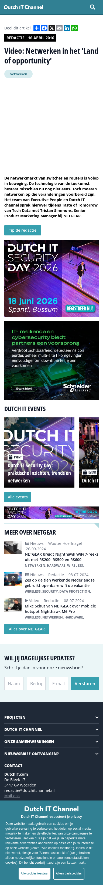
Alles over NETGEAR (27, 628)
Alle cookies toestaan (34, 873)
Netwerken (18, 74)
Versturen (85, 684)
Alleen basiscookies (69, 873)
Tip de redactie (22, 230)
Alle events (18, 496)
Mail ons (12, 795)
